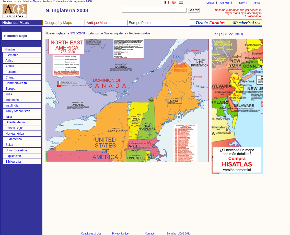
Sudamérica (14, 139)
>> (231, 34)
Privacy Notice (120, 233)
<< (216, 34)
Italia (9, 117)
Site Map (224, 3)
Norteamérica (15, 133)
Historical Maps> (31, 1)
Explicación (13, 156)
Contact (210, 3)
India (9, 94)
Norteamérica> (61, 1)
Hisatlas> (46, 1)
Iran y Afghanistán (18, 111)
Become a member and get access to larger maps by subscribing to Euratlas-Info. (238, 13)
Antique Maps (98, 23)
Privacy (241, 3)
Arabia (10, 66)
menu (239, 34)
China (10, 77)
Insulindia (12, 105)
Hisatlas (10, 49)
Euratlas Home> (12, 1)
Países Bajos (15, 128)
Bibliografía (13, 161)
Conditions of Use (91, 233)
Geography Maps (58, 23)
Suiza (9, 145)
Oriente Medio (15, 122)
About (256, 3)
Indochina (12, 100)
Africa (10, 60)
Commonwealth (16, 83)
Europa (11, 88)
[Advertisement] (237, 201)
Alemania (12, 55)
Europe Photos (141, 23)
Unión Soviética (16, 150)
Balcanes (12, 72)
